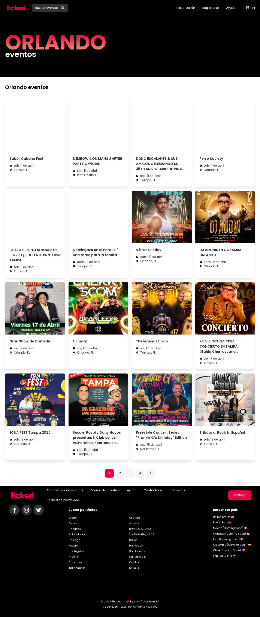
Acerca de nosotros (105, 490)
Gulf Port (134, 562)
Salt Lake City (137, 557)
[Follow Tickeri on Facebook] (14, 510)
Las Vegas (136, 545)
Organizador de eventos (65, 490)
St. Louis (134, 568)
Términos (178, 490)
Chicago (74, 540)
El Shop (239, 495)
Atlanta (134, 523)
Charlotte (75, 529)
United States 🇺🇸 (223, 517)
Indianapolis (77, 568)
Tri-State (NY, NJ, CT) (142, 534)
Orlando (134, 518)
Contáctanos (154, 490)
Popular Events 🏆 (224, 556)
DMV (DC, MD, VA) (140, 529)
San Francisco (138, 551)
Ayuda (231, 8)
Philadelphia (77, 534)
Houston (74, 545)
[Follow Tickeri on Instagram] (26, 510)
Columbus (75, 562)
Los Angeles (76, 551)
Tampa (73, 523)
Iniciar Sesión (185, 8)
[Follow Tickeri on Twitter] (38, 510)
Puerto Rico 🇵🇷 (222, 522)
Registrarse (210, 8)
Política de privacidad (63, 500)
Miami (73, 518)
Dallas (133, 540)
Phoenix (73, 557)
